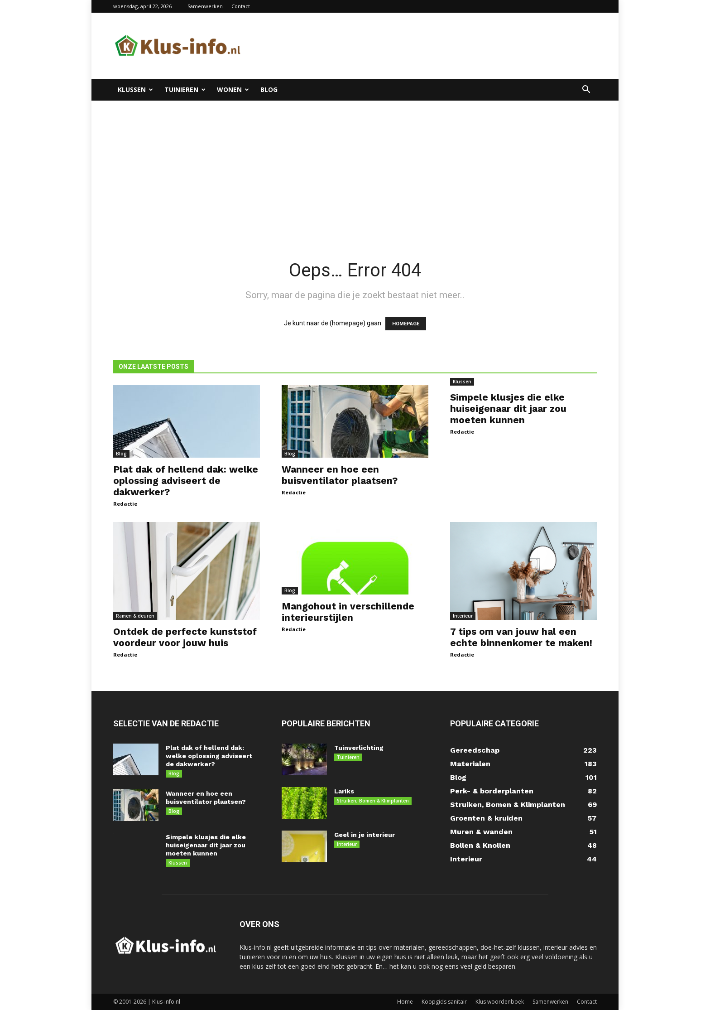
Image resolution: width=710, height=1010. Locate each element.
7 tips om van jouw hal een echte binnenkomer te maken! (521, 637)
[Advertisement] (355, 168)
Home (405, 1001)
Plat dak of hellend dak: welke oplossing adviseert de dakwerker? (185, 481)
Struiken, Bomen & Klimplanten (373, 800)
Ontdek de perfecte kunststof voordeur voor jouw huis (185, 637)
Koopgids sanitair (444, 1001)
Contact (240, 6)
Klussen (135, 89)
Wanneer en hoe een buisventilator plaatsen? (340, 475)
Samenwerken (205, 6)
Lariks (344, 791)
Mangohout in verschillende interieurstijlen (348, 611)
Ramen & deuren (135, 616)
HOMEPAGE (405, 324)
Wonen (233, 89)
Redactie (125, 503)
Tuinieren (185, 89)
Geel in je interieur (364, 834)
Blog (269, 89)
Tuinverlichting (359, 747)
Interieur (463, 616)
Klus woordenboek (499, 1001)
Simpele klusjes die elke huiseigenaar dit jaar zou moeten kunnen (508, 408)
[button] (586, 90)
